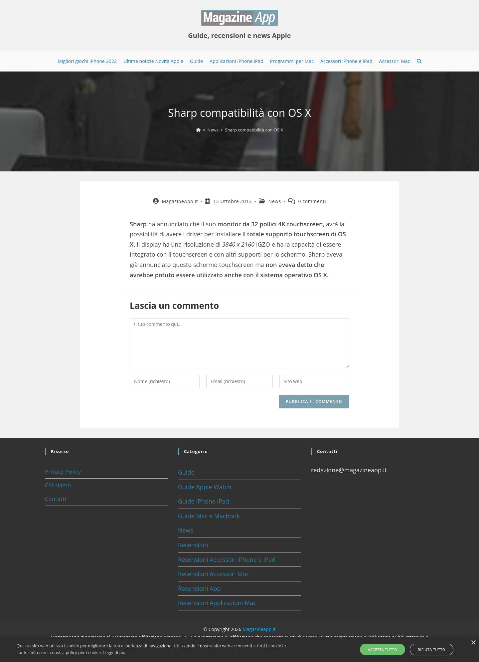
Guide (186, 472)
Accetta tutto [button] (384, 649)
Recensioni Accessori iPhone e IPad (226, 559)
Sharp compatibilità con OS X (254, 130)
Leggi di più (114, 652)
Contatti (55, 499)
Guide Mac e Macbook (209, 516)
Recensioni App (199, 588)
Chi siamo (58, 485)
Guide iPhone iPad (203, 501)
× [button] (473, 642)
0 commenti (312, 201)
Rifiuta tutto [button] (429, 649)
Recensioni (193, 545)
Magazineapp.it (258, 629)
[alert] (239, 649)
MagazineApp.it (180, 201)
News (274, 201)
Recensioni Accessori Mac (213, 574)
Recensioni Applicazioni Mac (217, 603)
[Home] (198, 130)
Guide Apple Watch (204, 487)
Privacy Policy (63, 471)
